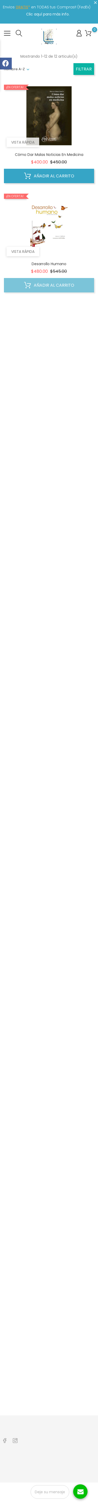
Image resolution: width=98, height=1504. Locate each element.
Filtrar (84, 69)
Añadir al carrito (49, 176)
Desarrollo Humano (49, 263)
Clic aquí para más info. (48, 14)
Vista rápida (22, 142)
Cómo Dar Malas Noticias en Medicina (49, 154)
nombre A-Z (14, 69)
